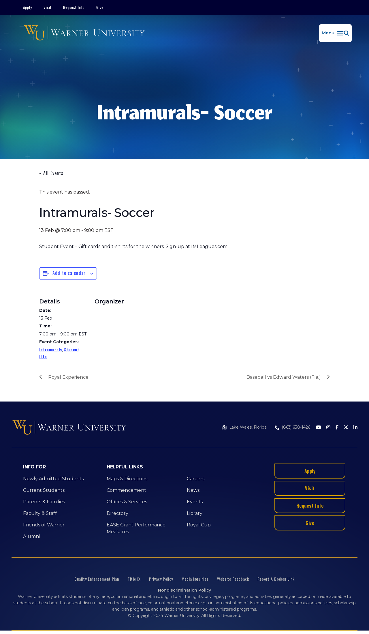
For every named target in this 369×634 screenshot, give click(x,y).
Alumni (31, 536)
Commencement (126, 490)
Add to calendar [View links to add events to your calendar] (69, 273)
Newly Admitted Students (53, 478)
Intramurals (50, 349)
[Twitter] (346, 428)
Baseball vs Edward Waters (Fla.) (283, 377)
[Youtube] (318, 428)
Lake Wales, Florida (248, 427)
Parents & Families (44, 501)
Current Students (44, 490)
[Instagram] (328, 428)
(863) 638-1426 (296, 427)
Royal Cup (199, 525)
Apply (27, 7)
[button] (335, 33)
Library (194, 513)
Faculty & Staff (40, 513)
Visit (48, 7)
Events (195, 501)
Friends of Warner (44, 525)
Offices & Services (127, 501)
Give (99, 7)
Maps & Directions (127, 478)
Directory (117, 513)
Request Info (74, 7)
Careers (195, 478)
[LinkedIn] (355, 428)
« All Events (51, 173)
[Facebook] (337, 428)
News (193, 490)
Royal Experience (68, 377)
